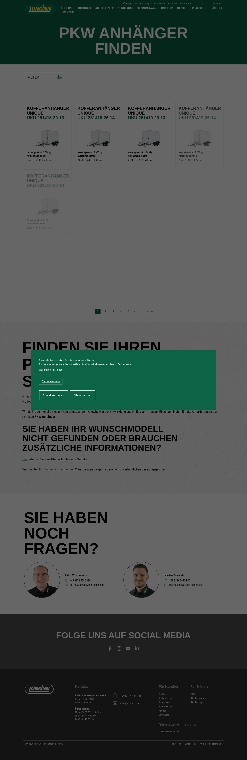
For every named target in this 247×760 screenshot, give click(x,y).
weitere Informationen (50, 369)
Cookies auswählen (51, 381)
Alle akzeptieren (53, 395)
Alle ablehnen (83, 395)
